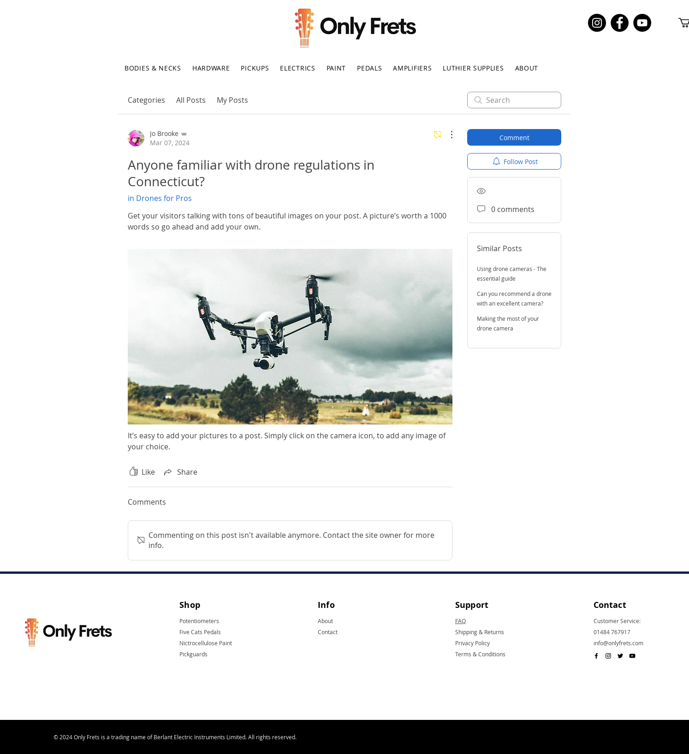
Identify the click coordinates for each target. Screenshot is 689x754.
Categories (146, 100)
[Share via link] (179, 471)
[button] (153, 68)
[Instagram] (597, 23)
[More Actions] (446, 134)
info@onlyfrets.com (618, 643)
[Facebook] (620, 23)
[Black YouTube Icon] (632, 656)
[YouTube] (642, 23)
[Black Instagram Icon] (608, 656)
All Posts (191, 100)
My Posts (232, 100)
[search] (514, 100)
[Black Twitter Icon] (620, 656)
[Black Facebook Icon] (596, 656)
